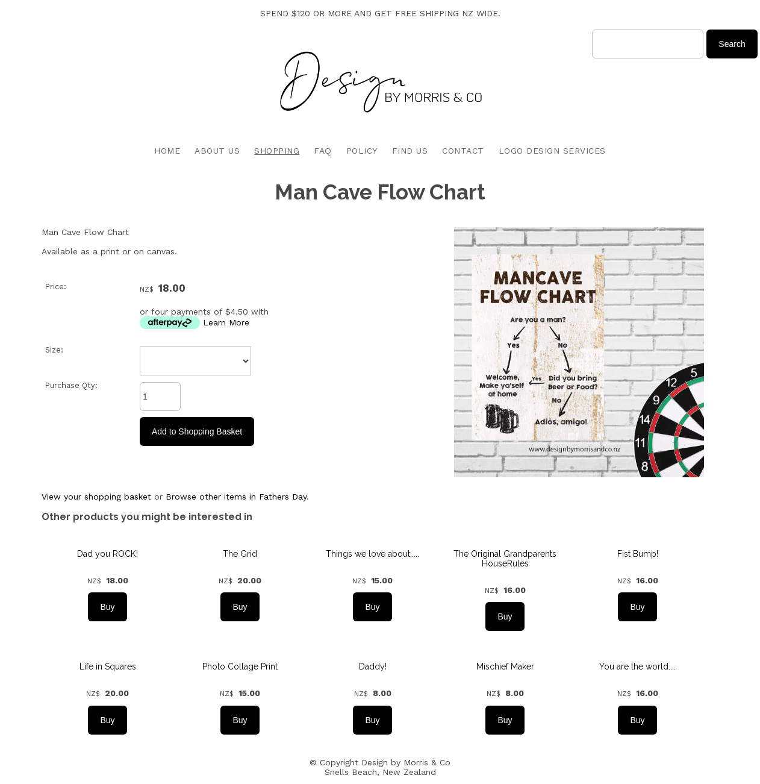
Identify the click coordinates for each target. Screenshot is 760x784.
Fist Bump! (637, 554)
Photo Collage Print (240, 666)
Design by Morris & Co (405, 762)
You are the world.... (637, 666)
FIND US (410, 150)
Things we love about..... (372, 554)
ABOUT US (217, 150)
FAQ (323, 150)
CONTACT (463, 150)
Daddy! (373, 666)
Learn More (226, 322)
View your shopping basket (96, 496)
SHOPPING (276, 150)
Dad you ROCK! (107, 554)
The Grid (240, 554)
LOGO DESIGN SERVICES (552, 150)
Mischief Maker (505, 666)
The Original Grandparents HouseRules (504, 558)
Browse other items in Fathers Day (236, 496)
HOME (167, 150)
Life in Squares (107, 666)
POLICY (362, 150)
